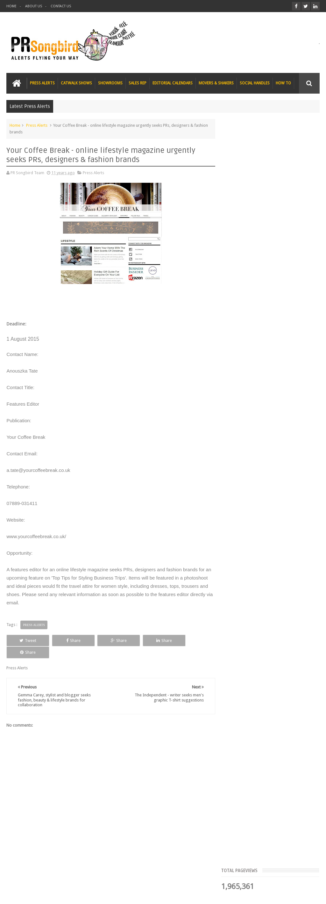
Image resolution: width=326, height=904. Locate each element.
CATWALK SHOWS (76, 83)
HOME (11, 6)
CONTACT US (61, 6)
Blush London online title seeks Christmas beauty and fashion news (285, 290)
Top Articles (241, 196)
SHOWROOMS (110, 83)
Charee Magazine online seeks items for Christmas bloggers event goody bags (284, 369)
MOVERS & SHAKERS (216, 83)
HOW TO (283, 83)
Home (15, 125)
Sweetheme (309, 894)
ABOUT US (33, 6)
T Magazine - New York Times (286, 402)
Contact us (303, 874)
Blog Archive (303, 196)
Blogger (265, 894)
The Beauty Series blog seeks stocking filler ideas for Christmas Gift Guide (283, 330)
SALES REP (137, 83)
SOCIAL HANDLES (255, 83)
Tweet (26, 640)
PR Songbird (58, 894)
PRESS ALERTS (42, 83)
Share (68, 640)
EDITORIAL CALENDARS (172, 83)
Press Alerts (36, 125)
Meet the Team (272, 196)
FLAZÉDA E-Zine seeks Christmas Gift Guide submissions (276, 218)
